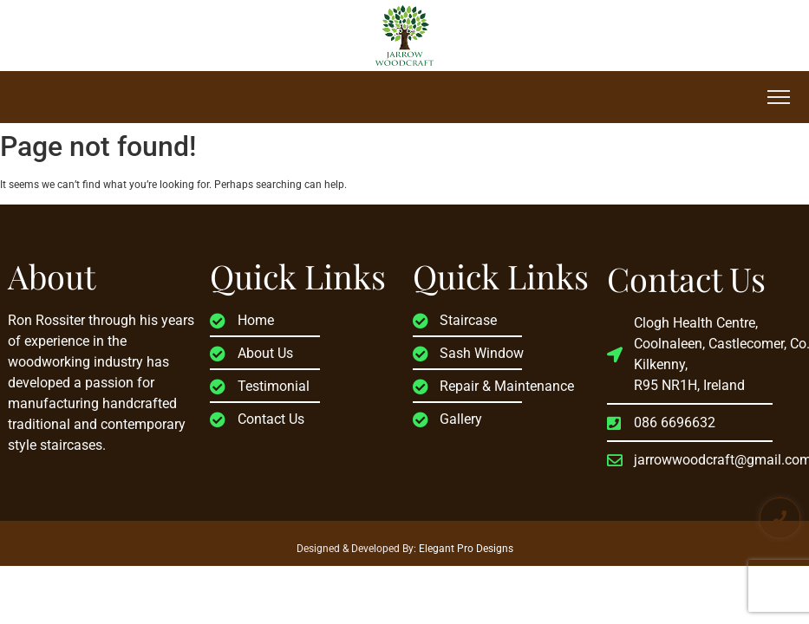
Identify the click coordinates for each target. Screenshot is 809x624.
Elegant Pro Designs (466, 549)
